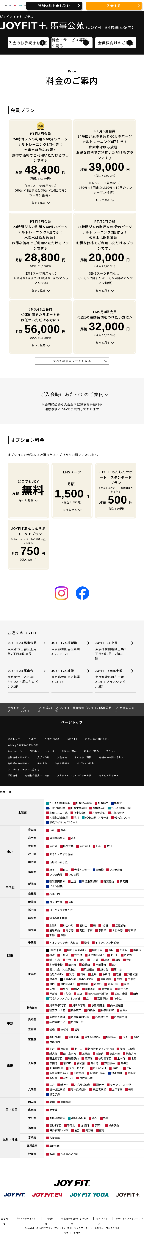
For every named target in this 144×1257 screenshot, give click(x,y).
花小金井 (118, 998)
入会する (114, 5)
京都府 (32, 1039)
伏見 (125, 1037)
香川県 (32, 1118)
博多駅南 (113, 1125)
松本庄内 (54, 894)
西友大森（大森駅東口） (63, 969)
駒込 (76, 989)
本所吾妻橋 (55, 964)
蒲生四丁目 (55, 1058)
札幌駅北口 (99, 812)
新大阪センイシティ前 (101, 1049)
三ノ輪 (94, 960)
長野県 (32, 893)
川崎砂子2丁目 (58, 1005)
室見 (101, 1130)
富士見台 (123, 989)
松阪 (76, 1029)
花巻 (73, 838)
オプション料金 (85, 763)
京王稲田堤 (97, 1005)
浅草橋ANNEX (96, 955)
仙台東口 (84, 846)
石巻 (98, 846)
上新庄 (86, 1053)
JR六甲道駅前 (82, 1084)
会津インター (82, 869)
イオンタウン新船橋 (107, 942)
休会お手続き (62, 763)
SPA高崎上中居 (58, 918)
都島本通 (114, 1053)
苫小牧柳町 (80, 812)
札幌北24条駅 (84, 803)
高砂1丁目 (55, 1125)
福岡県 (32, 1127)
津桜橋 (64, 1029)
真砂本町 (54, 1146)
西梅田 (124, 1063)
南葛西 (86, 964)
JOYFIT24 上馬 (110, 650)
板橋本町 (90, 989)
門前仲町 (101, 964)
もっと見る (39, 202)
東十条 (114, 955)
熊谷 (52, 935)
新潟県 (32, 883)
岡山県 (32, 1101)
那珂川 (98, 1125)
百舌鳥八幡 (86, 1078)
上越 (73, 881)
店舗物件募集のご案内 (37, 775)
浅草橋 (78, 955)
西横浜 (91, 1010)
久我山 (53, 989)
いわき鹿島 (116, 869)
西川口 (83, 925)
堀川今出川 (55, 1037)
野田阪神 (109, 1063)
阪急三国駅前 (127, 1049)
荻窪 (126, 984)
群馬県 (32, 918)
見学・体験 (43, 757)
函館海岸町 (99, 808)
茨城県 (32, 901)
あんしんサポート (109, 775)
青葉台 (124, 1010)
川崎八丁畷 (78, 1005)
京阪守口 (133, 1073)
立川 (88, 998)
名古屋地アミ (57, 1022)
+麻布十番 (55, 950)
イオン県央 (55, 886)
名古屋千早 (101, 1017)
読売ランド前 (57, 1010)
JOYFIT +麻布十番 (110, 678)
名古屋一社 (77, 1022)
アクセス (111, 751)
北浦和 (53, 925)
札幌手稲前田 (79, 808)
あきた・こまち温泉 (61, 854)
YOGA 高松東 (78, 1118)
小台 (68, 960)
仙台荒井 (68, 846)
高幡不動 (102, 998)
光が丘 (53, 993)
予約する (42, 763)
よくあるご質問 (83, 757)
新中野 (98, 984)
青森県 (32, 829)
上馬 (93, 974)
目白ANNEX (67, 984)
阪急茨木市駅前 (58, 1073)
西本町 (94, 1063)
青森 (63, 830)
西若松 (100, 869)
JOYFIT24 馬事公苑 (23, 648)
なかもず (68, 1078)
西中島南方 (69, 1053)
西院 (136, 1037)
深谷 (63, 935)
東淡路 (100, 1053)
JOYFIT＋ (72, 739)
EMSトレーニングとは (42, 751)
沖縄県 (32, 1154)
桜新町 (106, 974)
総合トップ (14, 739)
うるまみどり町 (69, 1154)
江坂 (129, 1068)
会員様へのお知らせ (19, 763)
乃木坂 (123, 950)
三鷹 (79, 993)
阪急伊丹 (54, 1094)
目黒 (82, 974)
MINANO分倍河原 (98, 993)
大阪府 (32, 1063)
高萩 (70, 902)
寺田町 (53, 1063)
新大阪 (53, 1053)
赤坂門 (85, 1125)
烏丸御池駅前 (92, 1037)
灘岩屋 (100, 1084)
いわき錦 (73, 874)
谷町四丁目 (104, 1058)
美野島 (89, 1130)
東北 (10, 851)
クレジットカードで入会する (24, 769)
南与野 (69, 930)
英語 (66, 1232)
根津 (52, 955)
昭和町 (67, 1063)
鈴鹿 (52, 1029)
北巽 (133, 1058)
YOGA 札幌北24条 (59, 803)
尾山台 (53, 979)
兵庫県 (32, 1089)
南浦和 (105, 925)
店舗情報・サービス (19, 757)
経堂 (118, 974)
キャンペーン (15, 751)
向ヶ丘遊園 (116, 1005)
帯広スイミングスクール (63, 822)
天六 (52, 1049)
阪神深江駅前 (57, 1089)
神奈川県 (32, 1007)
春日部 (102, 930)
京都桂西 (54, 1042)
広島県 (32, 1109)
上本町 (121, 1058)
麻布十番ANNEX (76, 950)
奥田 (52, 1102)
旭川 (76, 817)
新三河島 (54, 960)
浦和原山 (54, 930)
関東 (10, 955)
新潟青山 (109, 881)
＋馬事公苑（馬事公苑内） (78, 979)
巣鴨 (65, 989)
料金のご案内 (91, 751)
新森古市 (131, 1053)
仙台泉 (53, 846)
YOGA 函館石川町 (121, 808)
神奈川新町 (107, 1010)
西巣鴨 (128, 955)
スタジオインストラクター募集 (74, 775)
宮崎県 (32, 1137)
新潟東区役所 (90, 881)
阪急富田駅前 (98, 1073)
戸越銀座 (89, 969)
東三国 (78, 1049)
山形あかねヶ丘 (58, 862)
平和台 (67, 993)
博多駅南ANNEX (58, 1130)
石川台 (118, 969)
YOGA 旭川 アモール (97, 817)
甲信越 (10, 887)
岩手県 (32, 838)
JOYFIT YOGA (51, 739)
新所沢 (132, 930)
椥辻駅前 (111, 1037)
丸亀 (105, 1118)
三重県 (32, 1029)
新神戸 (64, 1084)
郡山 (65, 869)
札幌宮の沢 (117, 812)
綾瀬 (106, 960)
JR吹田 (116, 1068)
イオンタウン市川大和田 (63, 942)
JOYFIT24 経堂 (66, 676)
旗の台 (104, 969)
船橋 (86, 942)
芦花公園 (132, 974)
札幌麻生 (103, 803)
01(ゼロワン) (122, 817)
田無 (135, 993)
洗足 (71, 974)
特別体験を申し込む (54, 5)
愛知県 (32, 1019)
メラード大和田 (78, 1068)
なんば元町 (99, 1068)
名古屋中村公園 (80, 1017)
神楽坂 (84, 984)
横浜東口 (76, 1010)
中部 (10, 1023)
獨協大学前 (86, 930)
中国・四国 (10, 1109)
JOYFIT (31, 739)
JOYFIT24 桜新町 (66, 648)
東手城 (53, 1110)
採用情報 (13, 775)
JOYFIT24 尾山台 (23, 678)
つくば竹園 (55, 902)
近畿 (10, 1065)
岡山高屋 (65, 1102)
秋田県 (32, 854)
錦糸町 (72, 964)
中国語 (76, 1232)
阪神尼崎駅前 (79, 1089)
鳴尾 (131, 1089)
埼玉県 (32, 930)
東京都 (32, 974)
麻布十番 (97, 950)
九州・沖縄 (10, 1139)
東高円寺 (113, 984)
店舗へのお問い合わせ (111, 757)
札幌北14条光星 (58, 817)
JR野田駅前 (56, 1068)
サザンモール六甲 (120, 1084)
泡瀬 (52, 1154)
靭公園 (81, 1063)
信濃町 (132, 979)
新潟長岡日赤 (57, 881)
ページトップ (72, 722)
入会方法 (62, 757)
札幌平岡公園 (57, 808)
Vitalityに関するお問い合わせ (24, 745)
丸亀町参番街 (57, 1118)
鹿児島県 (32, 1145)
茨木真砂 (78, 1073)
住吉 (76, 1130)
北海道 (22, 812)
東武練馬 (107, 989)
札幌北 (118, 803)
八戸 (52, 830)
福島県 (32, 872)
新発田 (124, 881)
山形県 (32, 862)
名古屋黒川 (120, 1017)
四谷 (119, 979)
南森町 (64, 1049)
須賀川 (53, 869)
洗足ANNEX (56, 974)
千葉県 (32, 942)
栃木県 (32, 909)
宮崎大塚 (54, 1138)
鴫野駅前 (73, 1058)
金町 (129, 960)
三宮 (52, 1084)
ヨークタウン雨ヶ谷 (61, 910)
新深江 (89, 1058)
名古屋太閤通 (57, 1017)
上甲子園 (117, 1089)
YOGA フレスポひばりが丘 (64, 998)
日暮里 (81, 960)
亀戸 (114, 964)
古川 (109, 846)
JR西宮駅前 (99, 1089)
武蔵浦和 (120, 925)
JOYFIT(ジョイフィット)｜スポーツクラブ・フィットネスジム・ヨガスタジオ (79, 1227)
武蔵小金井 (120, 993)
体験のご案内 (69, 751)
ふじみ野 (117, 930)
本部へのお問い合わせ (97, 739)
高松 (94, 1118)
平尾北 (71, 1125)
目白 (52, 984)
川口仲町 (68, 925)
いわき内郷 (55, 874)
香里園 (53, 1078)
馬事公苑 (105, 979)
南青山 (137, 950)
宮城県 (32, 846)
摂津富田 (116, 1073)
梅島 (117, 960)
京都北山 (73, 1037)
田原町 (64, 955)
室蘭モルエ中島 (58, 812)
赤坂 (111, 950)
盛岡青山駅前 (57, 838)
